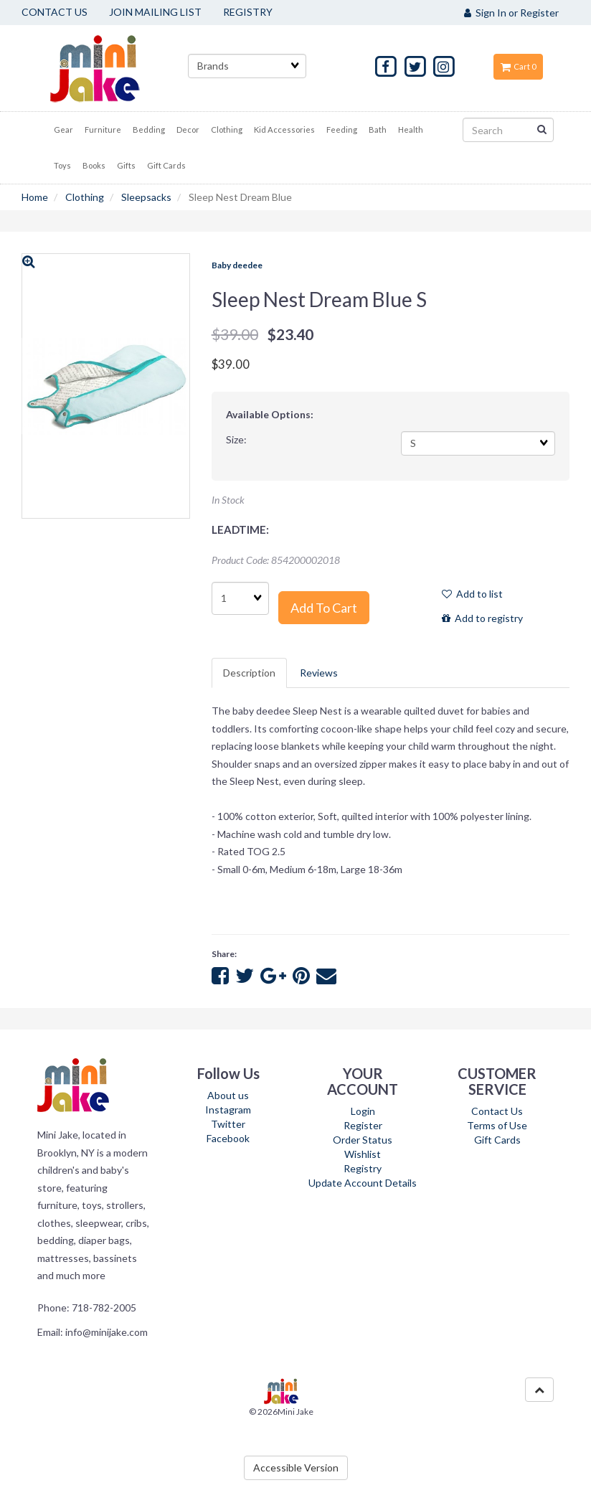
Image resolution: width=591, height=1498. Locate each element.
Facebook (228, 1138)
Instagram (228, 1109)
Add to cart (323, 608)
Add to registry (482, 618)
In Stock (228, 500)
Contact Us (497, 1111)
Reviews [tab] (319, 672)
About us (228, 1095)
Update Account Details (362, 1183)
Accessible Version (296, 1467)
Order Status (362, 1140)
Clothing (84, 197)
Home (35, 197)
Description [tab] (249, 672)
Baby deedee (237, 265)
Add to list (472, 594)
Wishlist (362, 1154)
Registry (363, 1168)
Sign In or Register (511, 12)
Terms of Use (497, 1125)
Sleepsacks (146, 197)
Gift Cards (497, 1140)
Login (363, 1111)
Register (363, 1125)
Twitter (228, 1124)
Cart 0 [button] (518, 66)
